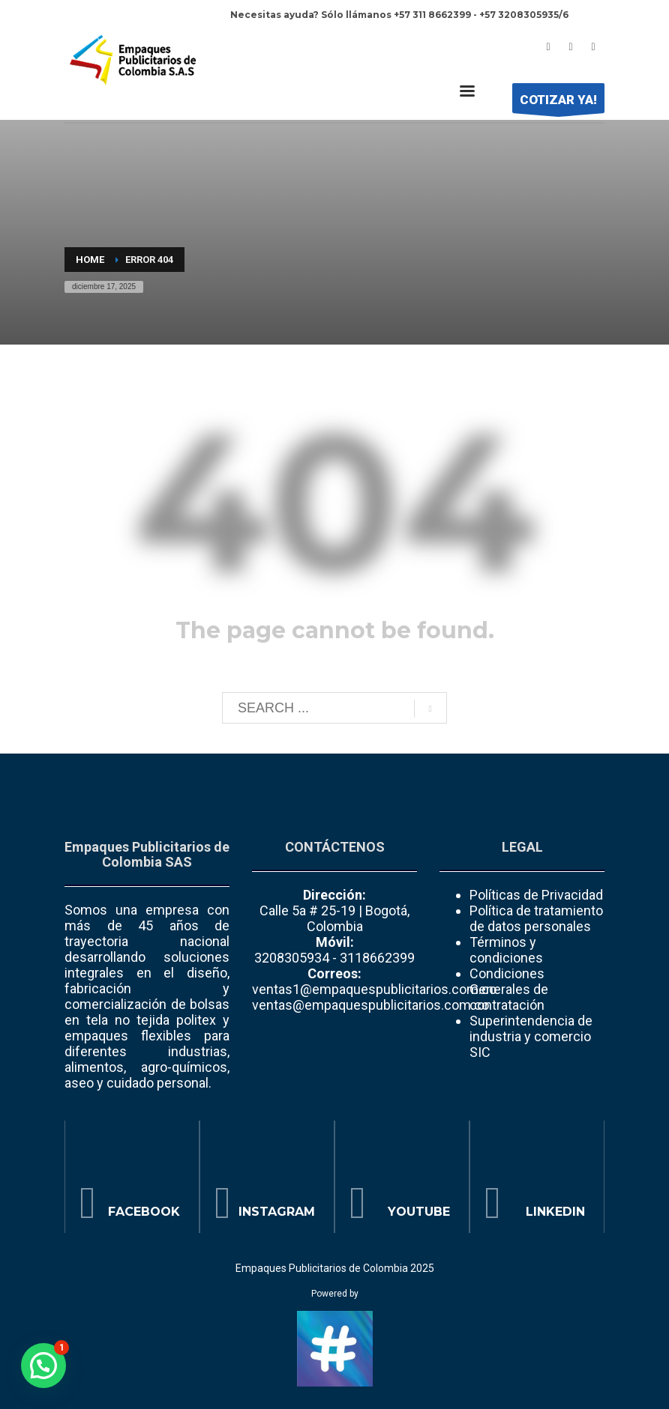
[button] (43, 1365)
